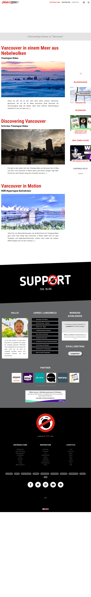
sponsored (54, 473)
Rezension (80, 110)
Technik (71, 461)
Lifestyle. (75, 2)
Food (71, 449)
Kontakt (36, 473)
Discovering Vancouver (23, 121)
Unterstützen (26, 473)
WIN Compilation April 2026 (81, 161)
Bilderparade (80, 82)
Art (45, 453)
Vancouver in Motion (21, 186)
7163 (48, 436)
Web (71, 464)
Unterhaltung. (55, 2)
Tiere (71, 463)
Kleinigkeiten (20, 455)
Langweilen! (75, 354)
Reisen (71, 455)
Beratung (64, 473)
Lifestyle (70, 445)
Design (45, 457)
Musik (70, 453)
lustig (20, 463)
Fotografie (45, 459)
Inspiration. (66, 2)
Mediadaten (45, 473)
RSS (45, 477)
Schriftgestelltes (45, 463)
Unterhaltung (20, 445)
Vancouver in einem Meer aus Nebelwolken (30, 50)
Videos (45, 464)
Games (20, 461)
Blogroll (9, 473)
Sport (70, 457)
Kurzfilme (20, 459)
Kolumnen (71, 451)
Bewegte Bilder (45, 455)
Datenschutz (73, 473)
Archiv (17, 473)
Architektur (46, 451)
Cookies (82, 473)
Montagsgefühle (20, 453)
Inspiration (45, 445)
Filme (20, 457)
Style (71, 459)
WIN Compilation (80, 141)
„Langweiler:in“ (70, 326)
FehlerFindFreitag (20, 451)
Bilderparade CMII (80, 103)
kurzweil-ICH (45, 461)
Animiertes (45, 449)
